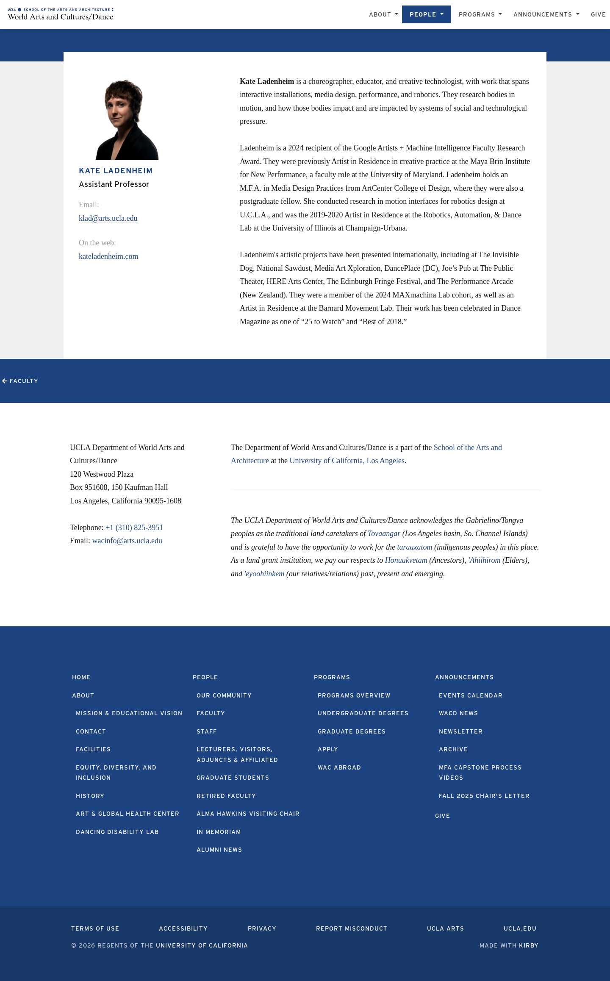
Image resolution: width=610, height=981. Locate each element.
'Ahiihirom (484, 560)
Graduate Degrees (352, 731)
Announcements (464, 677)
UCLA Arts (445, 928)
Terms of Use (95, 928)
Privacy (262, 928)
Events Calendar (471, 695)
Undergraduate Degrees (363, 713)
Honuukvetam (406, 560)
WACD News (458, 713)
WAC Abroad (339, 767)
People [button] (424, 14)
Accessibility (183, 928)
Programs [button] (478, 14)
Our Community (224, 695)
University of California (202, 945)
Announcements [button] (543, 14)
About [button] (381, 14)
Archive (453, 749)
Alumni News (219, 849)
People (205, 677)
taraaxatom (414, 547)
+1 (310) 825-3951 (134, 527)
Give (598, 14)
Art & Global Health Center (128, 813)
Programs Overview (354, 695)
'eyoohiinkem (264, 574)
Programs (332, 677)
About (83, 695)
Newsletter (461, 731)
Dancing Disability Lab (117, 831)
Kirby (529, 945)
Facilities (93, 749)
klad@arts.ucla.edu (108, 218)
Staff (207, 731)
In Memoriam (219, 831)
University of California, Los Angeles (346, 460)
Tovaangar (384, 533)
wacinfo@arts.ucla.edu (127, 540)
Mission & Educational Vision (129, 713)
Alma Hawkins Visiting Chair (248, 813)
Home (81, 677)
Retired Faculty (226, 795)
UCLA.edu (520, 928)
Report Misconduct (352, 928)
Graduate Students (233, 777)
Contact (91, 731)
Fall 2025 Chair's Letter (484, 795)
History (90, 795)
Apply (328, 749)
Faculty (211, 713)
